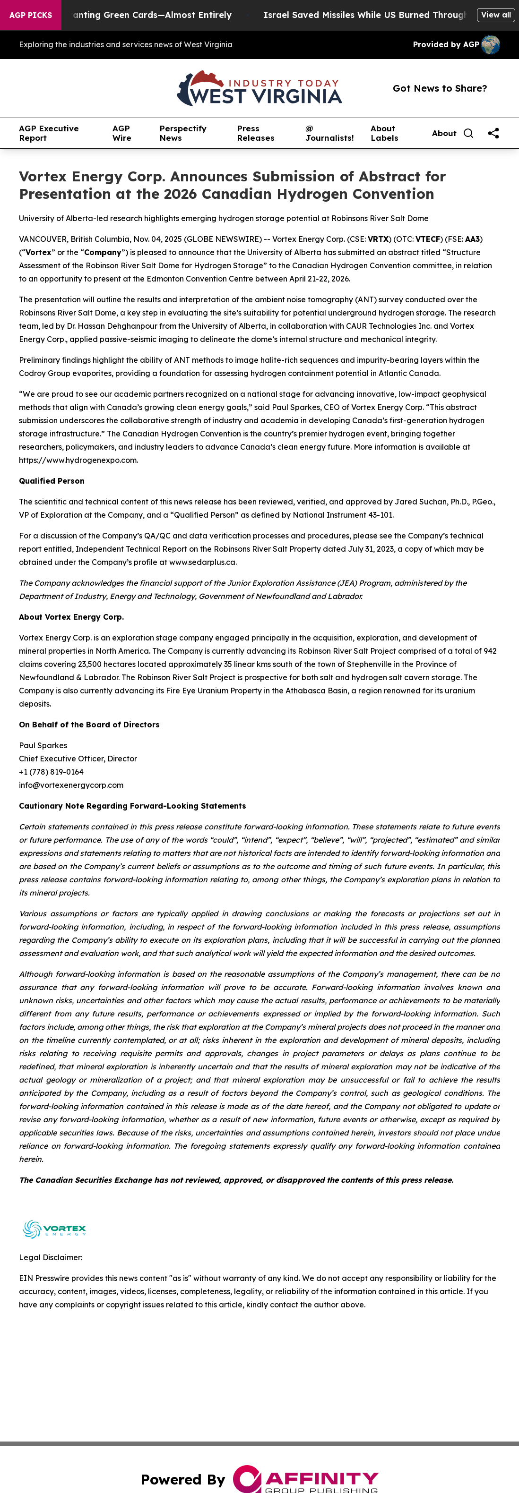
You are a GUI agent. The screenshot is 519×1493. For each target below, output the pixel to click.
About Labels (384, 133)
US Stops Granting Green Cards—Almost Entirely (135, 14)
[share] (493, 133)
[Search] (468, 133)
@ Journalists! (329, 133)
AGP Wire (121, 133)
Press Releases (256, 133)
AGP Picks (30, 15)
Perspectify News (183, 133)
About (444, 133)
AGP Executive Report (49, 133)
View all (496, 14)
